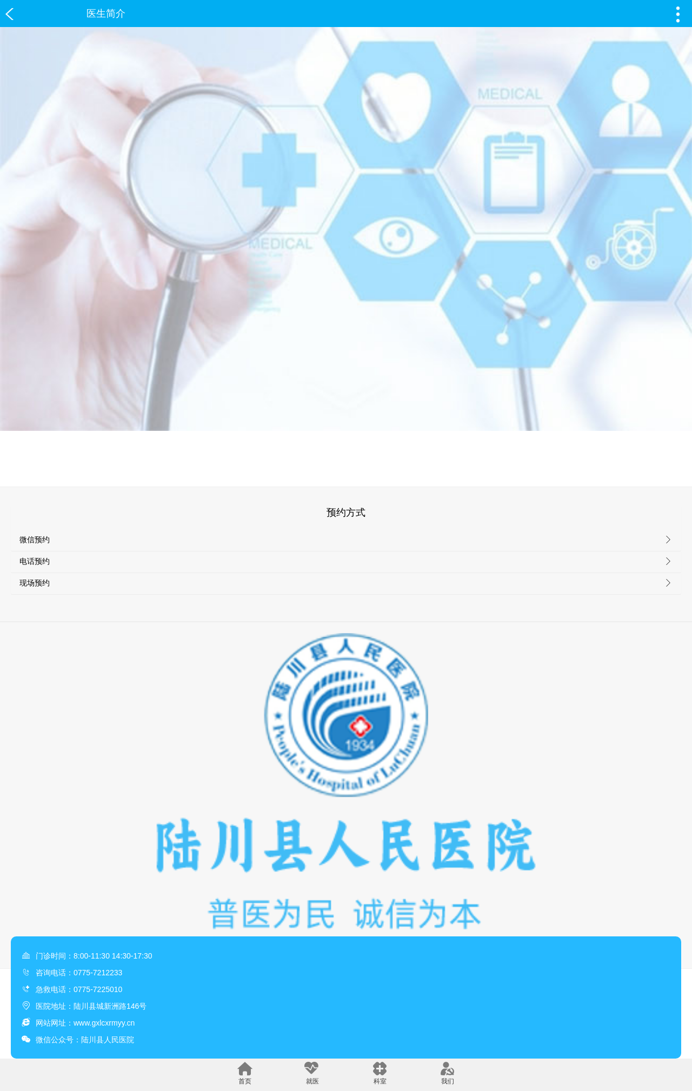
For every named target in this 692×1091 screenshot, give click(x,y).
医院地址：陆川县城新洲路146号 (91, 1006)
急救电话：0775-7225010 (79, 989)
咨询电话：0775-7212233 (79, 972)
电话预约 (34, 561)
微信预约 (34, 539)
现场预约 (34, 582)
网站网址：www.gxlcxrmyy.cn (85, 1023)
